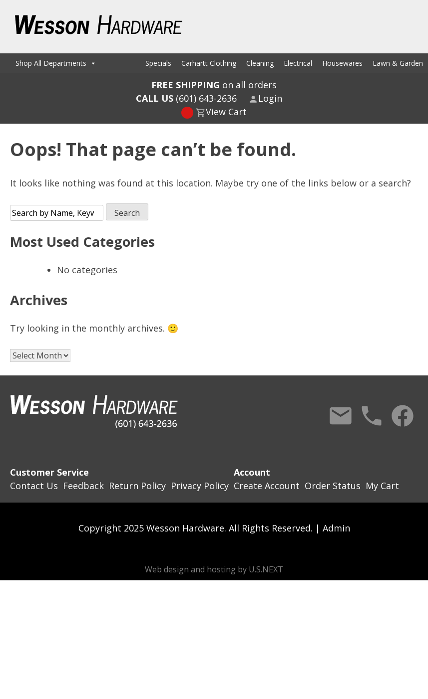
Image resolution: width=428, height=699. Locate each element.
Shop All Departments (55, 63)
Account (252, 472)
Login (270, 98)
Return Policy (137, 486)
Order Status (333, 486)
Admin (336, 528)
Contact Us (341, 416)
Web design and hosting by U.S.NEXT (214, 569)
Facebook (403, 416)
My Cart (382, 486)
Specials (158, 63)
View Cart (226, 112)
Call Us (372, 416)
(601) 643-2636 (186, 98)
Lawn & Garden (398, 63)
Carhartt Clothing (208, 63)
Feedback (83, 486)
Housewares (342, 63)
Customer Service (49, 472)
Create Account (267, 486)
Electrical (298, 63)
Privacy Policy (200, 486)
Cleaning (260, 63)
